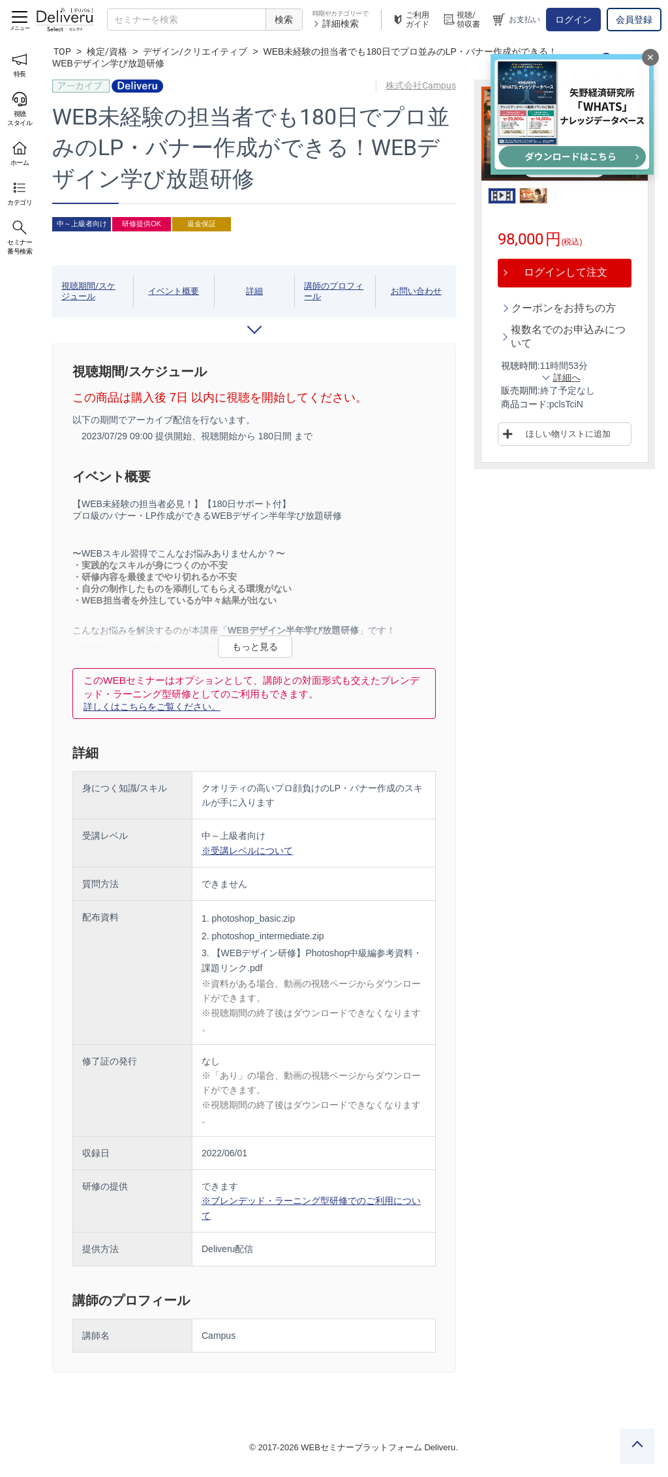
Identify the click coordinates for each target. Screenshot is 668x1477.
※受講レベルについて (247, 850)
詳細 (254, 291)
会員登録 (634, 19)
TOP (62, 51)
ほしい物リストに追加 (568, 434)
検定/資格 (107, 51)
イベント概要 (173, 291)
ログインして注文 (565, 272)
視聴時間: (520, 365)
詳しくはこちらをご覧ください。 (152, 706)
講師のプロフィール (333, 291)
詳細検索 (335, 23)
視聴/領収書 (461, 19)
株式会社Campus (421, 85)
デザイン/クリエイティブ (195, 51)
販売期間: (520, 390)
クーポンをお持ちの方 (563, 308)
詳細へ (567, 377)
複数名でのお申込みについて (568, 336)
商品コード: (525, 404)
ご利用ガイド (410, 19)
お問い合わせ (416, 291)
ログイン (573, 19)
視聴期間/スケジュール (88, 291)
